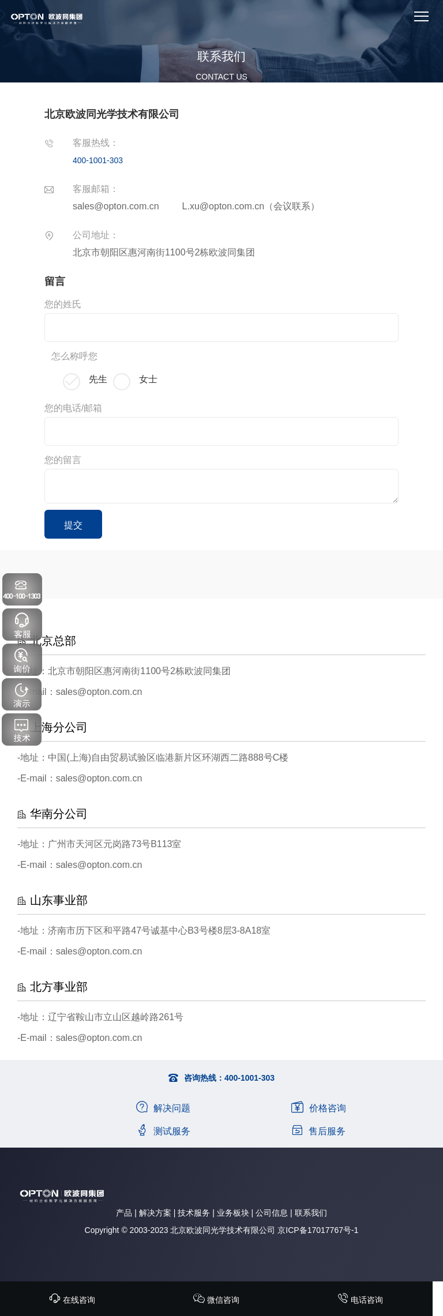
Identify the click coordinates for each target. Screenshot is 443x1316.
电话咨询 (360, 1299)
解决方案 (155, 1212)
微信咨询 (216, 1299)
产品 (124, 1212)
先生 (98, 379)
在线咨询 (72, 1299)
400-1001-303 (98, 160)
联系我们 (311, 1212)
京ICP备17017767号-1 (317, 1230)
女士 (148, 379)
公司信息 (272, 1212)
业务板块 (233, 1212)
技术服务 (194, 1212)
